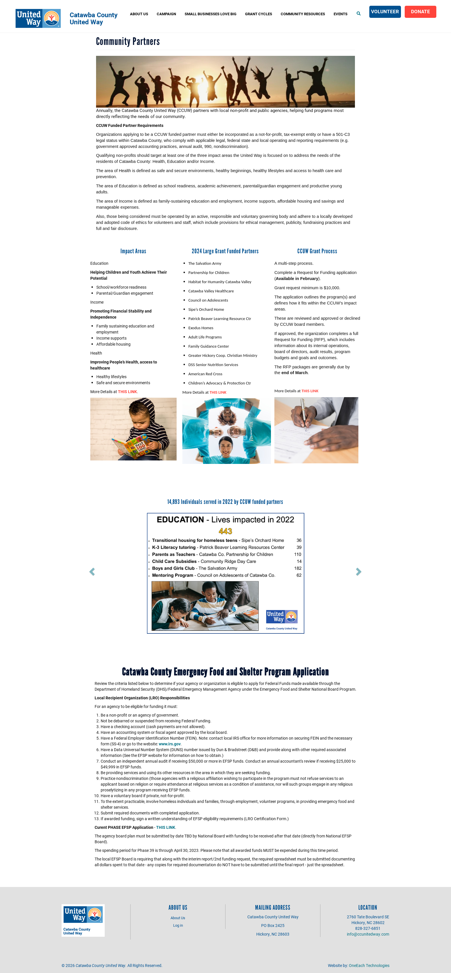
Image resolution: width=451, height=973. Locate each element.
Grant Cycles (258, 13)
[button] (115, 569)
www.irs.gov (170, 744)
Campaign (166, 13)
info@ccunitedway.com (368, 934)
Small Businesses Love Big (210, 13)
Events (340, 13)
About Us (139, 13)
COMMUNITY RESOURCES (303, 13)
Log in (178, 925)
